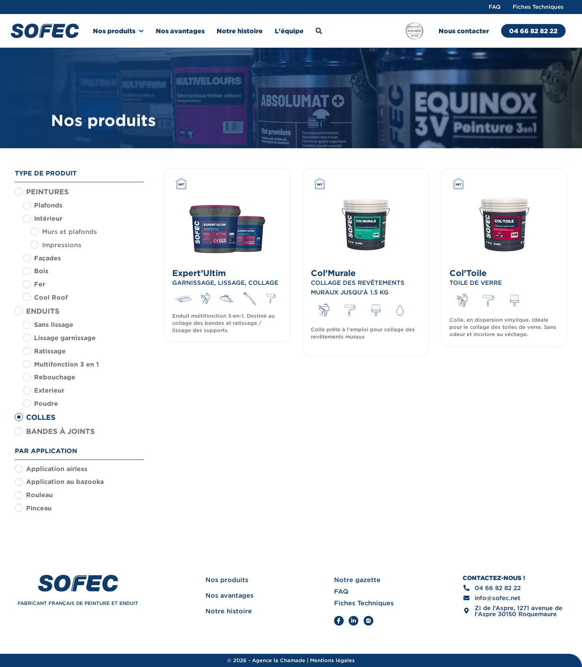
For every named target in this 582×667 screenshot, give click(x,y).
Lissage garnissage (65, 337)
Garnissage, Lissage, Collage (225, 282)
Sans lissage (53, 324)
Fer (39, 284)
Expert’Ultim (199, 273)
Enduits (43, 311)
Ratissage (50, 351)
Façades (47, 258)
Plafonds (48, 205)
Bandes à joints (60, 431)
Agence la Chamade (278, 660)
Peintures (47, 191)
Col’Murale (333, 273)
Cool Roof (51, 297)
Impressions (61, 244)
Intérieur (48, 218)
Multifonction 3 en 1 (66, 364)
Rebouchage (54, 377)
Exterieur (49, 390)
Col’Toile (468, 273)
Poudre (46, 403)
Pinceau (39, 508)
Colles (41, 417)
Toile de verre (475, 282)
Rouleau (39, 494)
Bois (41, 270)
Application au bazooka (65, 481)
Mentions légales (332, 660)
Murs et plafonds (69, 231)
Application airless (56, 468)
